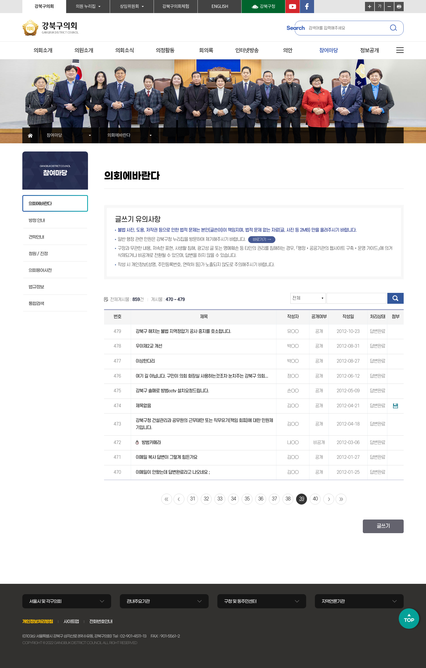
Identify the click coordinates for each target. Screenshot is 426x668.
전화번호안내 (100, 621)
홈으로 (30, 135)
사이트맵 (71, 621)
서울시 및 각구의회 (45, 601)
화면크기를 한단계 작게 (389, 6)
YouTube (292, 6)
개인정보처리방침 (37, 621)
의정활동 (165, 50)
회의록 (206, 50)
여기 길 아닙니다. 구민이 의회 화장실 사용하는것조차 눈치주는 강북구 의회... (202, 376)
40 (315, 499)
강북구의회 (44, 6)
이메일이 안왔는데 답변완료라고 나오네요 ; (173, 472)
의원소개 (83, 50)
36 (260, 499)
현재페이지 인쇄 (399, 6)
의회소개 (43, 50)
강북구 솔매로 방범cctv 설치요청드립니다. (172, 390)
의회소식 (124, 50)
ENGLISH (219, 6)
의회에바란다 (118, 135)
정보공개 (369, 50)
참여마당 (328, 50)
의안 (287, 50)
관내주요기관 (138, 601)
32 (206, 499)
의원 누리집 (86, 6)
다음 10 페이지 (328, 499)
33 (219, 499)
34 (233, 499)
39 (301, 499)
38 (287, 499)
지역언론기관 (333, 601)
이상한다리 (145, 361)
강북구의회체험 (175, 6)
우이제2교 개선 (149, 346)
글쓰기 (383, 526)
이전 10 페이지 (179, 499)
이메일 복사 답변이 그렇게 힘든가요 (166, 457)
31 (192, 499)
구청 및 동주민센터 (240, 601)
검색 (394, 28)
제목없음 (143, 405)
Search (296, 28)
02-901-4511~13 (133, 636)
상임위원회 (129, 6)
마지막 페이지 (341, 499)
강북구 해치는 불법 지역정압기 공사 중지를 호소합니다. (183, 331)
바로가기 (259, 239)
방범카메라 (148, 442)
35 (247, 499)
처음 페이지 (166, 499)
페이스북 (307, 6)
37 (274, 499)
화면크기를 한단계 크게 (369, 6)
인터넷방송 (246, 50)
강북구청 (267, 6)
